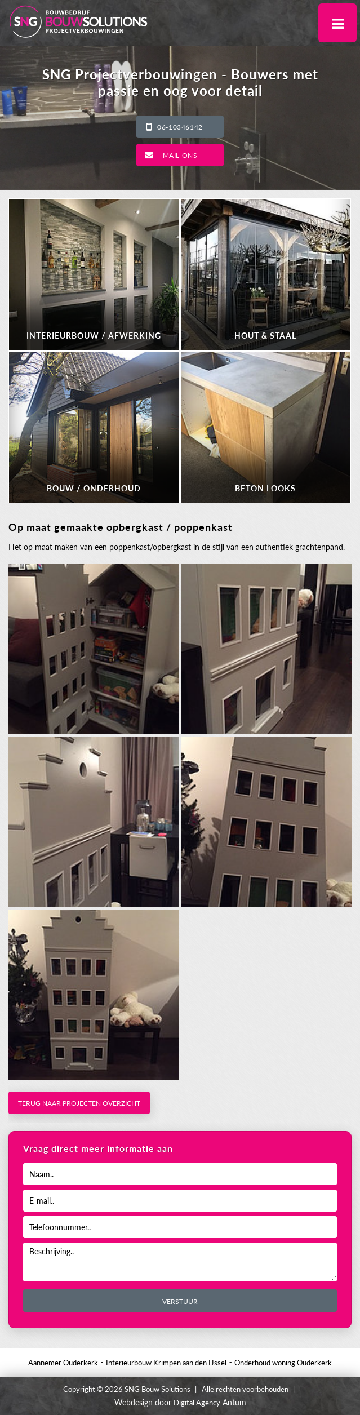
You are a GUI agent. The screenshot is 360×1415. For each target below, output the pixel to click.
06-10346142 (180, 127)
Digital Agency (197, 1402)
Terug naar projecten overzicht (79, 1103)
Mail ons (180, 155)
